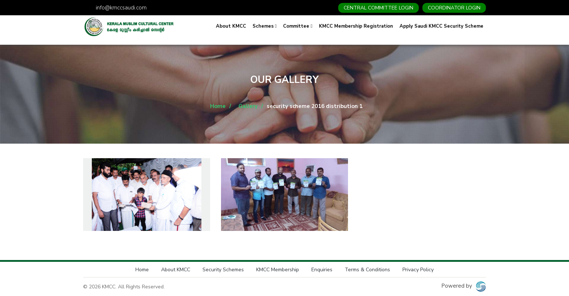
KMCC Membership (277, 269)
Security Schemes (223, 269)
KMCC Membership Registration (356, 26)
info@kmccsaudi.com (121, 7)
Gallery (248, 106)
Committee (297, 26)
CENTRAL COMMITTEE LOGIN (378, 7)
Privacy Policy (418, 269)
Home (218, 106)
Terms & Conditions (367, 269)
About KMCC (231, 26)
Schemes (265, 26)
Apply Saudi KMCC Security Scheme (441, 26)
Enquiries (321, 269)
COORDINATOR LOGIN (454, 7)
